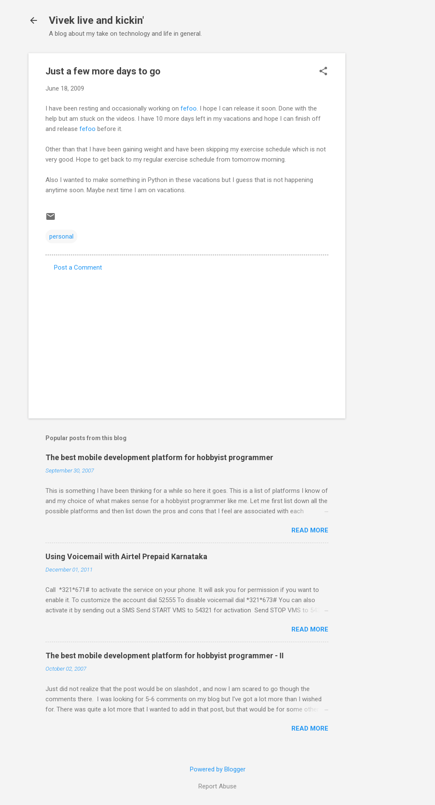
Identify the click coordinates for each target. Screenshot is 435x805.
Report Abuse (217, 786)
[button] (323, 72)
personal (61, 236)
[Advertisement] (379, 180)
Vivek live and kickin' (96, 20)
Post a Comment (78, 267)
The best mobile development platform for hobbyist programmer (159, 457)
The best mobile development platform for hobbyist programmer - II (164, 655)
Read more (309, 530)
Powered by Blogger (218, 769)
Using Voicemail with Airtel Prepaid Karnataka (126, 556)
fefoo (189, 108)
